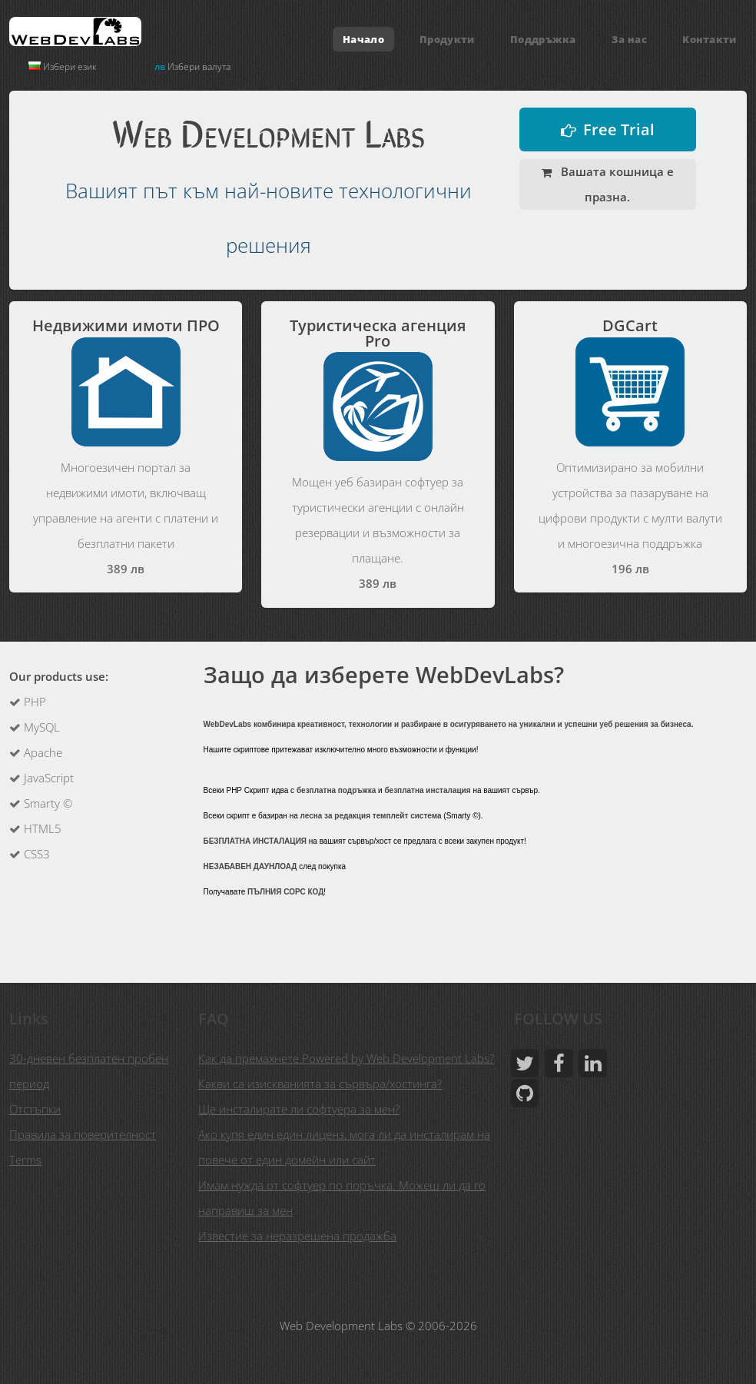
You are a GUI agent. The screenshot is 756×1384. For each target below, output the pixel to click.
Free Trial (619, 129)
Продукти (447, 39)
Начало (363, 39)
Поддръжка (543, 39)
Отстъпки (35, 1109)
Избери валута (192, 66)
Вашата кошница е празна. (616, 184)
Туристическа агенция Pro (378, 333)
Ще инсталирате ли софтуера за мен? (299, 1109)
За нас (629, 39)
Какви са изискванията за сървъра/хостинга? (320, 1083)
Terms (25, 1159)
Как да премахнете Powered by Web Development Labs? (346, 1058)
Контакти (709, 39)
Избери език (62, 66)
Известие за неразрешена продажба (297, 1235)
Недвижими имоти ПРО (126, 325)
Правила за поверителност (82, 1134)
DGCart (630, 325)
